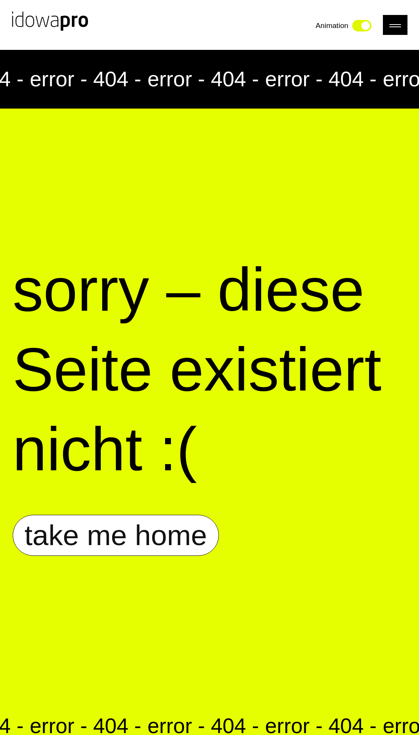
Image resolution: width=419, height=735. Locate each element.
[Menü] (395, 25)
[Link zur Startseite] (50, 25)
